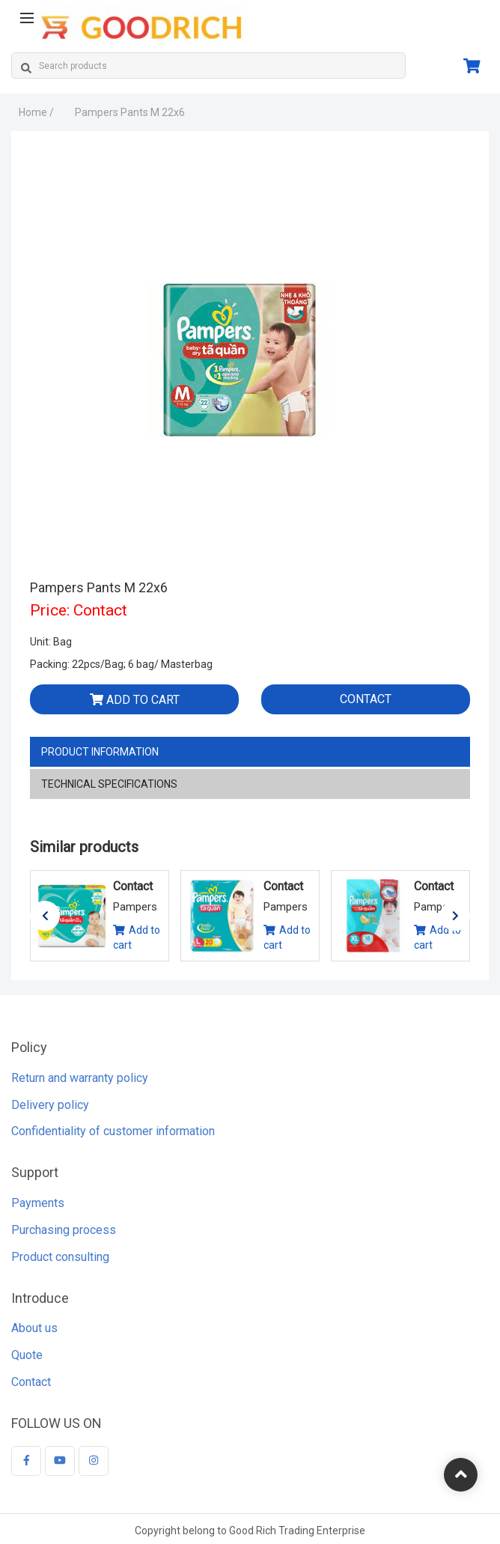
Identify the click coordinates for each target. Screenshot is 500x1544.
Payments (37, 1207)
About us (34, 1332)
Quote (27, 1359)
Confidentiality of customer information (113, 1135)
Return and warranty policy (79, 1082)
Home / (36, 112)
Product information (100, 752)
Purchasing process (63, 1234)
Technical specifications (109, 784)
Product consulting (60, 1260)
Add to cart (135, 700)
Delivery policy (50, 1108)
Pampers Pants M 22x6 (130, 112)
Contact (365, 699)
